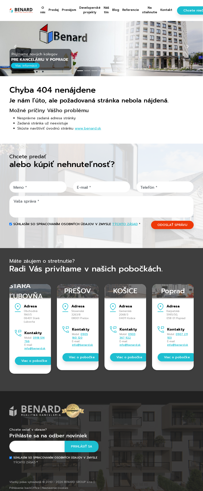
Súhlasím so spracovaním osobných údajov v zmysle (76, 224)
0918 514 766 (34, 339)
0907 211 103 (177, 336)
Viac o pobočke (34, 360)
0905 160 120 (80, 336)
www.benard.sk (88, 128)
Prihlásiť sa (81, 446)
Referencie (130, 10)
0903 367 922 (127, 336)
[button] (15, 46)
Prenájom (69, 10)
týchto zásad (125, 224)
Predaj (54, 10)
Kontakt (166, 10)
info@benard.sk (34, 348)
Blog (115, 10)
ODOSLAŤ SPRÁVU (172, 225)
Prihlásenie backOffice (24, 488)
